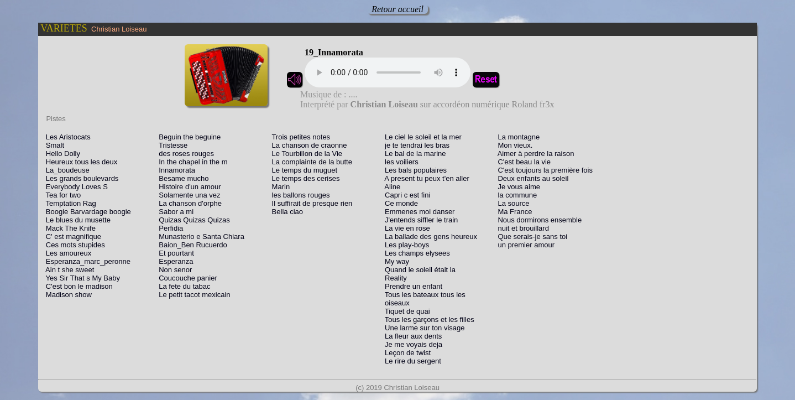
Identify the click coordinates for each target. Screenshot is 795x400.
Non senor (172, 270)
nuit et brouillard (520, 228)
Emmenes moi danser (416, 211)
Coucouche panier (185, 278)
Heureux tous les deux (78, 162)
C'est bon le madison (76, 286)
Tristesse (170, 145)
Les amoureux (65, 253)
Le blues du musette (75, 220)
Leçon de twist (405, 353)
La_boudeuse (65, 170)
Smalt (52, 145)
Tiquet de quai (404, 311)
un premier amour (523, 245)
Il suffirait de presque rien (309, 203)
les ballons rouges (298, 195)
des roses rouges (183, 153)
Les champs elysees (414, 253)
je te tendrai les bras (414, 145)
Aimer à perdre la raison (533, 153)
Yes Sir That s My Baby (80, 278)
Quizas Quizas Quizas (191, 220)
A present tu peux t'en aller (424, 178)
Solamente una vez (186, 195)
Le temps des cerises (303, 178)
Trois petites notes (298, 137)
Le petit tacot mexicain (191, 294)
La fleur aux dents (410, 336)
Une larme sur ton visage (421, 328)
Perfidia (168, 228)
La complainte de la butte (309, 162)
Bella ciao (284, 211)
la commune (514, 195)
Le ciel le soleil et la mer (420, 137)
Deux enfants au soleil (530, 178)
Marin (278, 187)
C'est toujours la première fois (542, 170)
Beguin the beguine (187, 137)
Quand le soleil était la (417, 270)
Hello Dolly (60, 153)
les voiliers (399, 162)
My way (394, 261)
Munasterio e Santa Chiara (198, 236)
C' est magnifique (70, 236)
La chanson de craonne (306, 145)
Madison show (66, 294)
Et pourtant (173, 253)
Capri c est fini (404, 195)
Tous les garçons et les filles (426, 319)
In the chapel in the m (190, 162)
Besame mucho (180, 178)
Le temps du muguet (301, 170)
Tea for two (60, 195)
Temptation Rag (68, 203)
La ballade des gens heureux (428, 236)
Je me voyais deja (410, 344)
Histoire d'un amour (187, 187)
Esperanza (173, 261)
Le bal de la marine (412, 153)
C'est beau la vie (521, 162)
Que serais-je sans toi (530, 236)
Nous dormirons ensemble (537, 220)
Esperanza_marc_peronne (85, 261)
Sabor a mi (173, 211)
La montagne (516, 137)
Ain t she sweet (67, 270)
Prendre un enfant (410, 286)
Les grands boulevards (79, 178)
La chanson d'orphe (187, 203)
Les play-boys (404, 245)
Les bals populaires (413, 170)
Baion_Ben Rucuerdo (190, 245)
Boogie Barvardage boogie (85, 211)
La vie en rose (404, 228)
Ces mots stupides (72, 245)
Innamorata (174, 170)
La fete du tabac (181, 286)
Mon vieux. (512, 145)
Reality (393, 278)
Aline (389, 187)
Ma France (512, 211)
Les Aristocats (65, 137)
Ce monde (398, 203)
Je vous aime (516, 187)
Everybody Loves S (74, 187)
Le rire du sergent (410, 361)
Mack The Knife (68, 228)
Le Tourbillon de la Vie (304, 153)
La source (511, 203)
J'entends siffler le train (418, 220)
